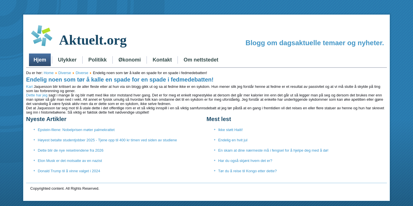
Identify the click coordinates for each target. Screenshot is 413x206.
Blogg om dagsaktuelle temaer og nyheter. (315, 43)
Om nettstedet (201, 60)
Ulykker (67, 60)
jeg (44, 95)
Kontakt (162, 60)
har (38, 95)
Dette (30, 95)
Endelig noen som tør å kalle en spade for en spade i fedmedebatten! (119, 79)
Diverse (64, 73)
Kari (29, 86)
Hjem (40, 60)
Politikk (97, 60)
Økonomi (129, 60)
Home (49, 73)
